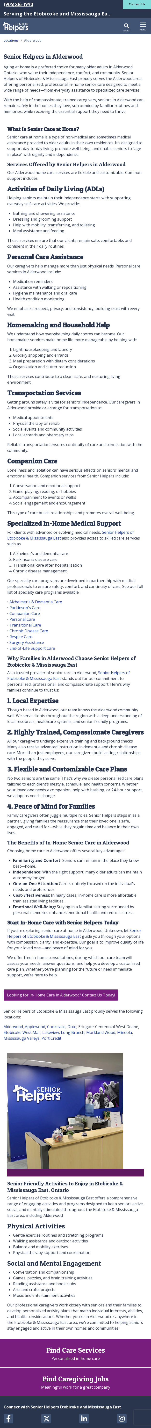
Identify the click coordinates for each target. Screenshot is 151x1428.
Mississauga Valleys (22, 1038)
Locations (11, 40)
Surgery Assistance (26, 642)
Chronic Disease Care (28, 631)
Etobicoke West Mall (22, 1032)
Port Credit (51, 1038)
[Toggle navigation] (143, 26)
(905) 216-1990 (18, 4)
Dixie (71, 1026)
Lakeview (50, 1032)
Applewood (35, 1026)
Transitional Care (25, 625)
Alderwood (13, 1026)
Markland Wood (100, 1032)
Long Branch (72, 1032)
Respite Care (20, 636)
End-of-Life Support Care (32, 648)
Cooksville (56, 1026)
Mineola (124, 1032)
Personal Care (22, 619)
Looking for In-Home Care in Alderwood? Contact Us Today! (61, 995)
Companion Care (24, 613)
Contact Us (137, 4)
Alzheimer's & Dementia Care (35, 602)
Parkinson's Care (24, 607)
